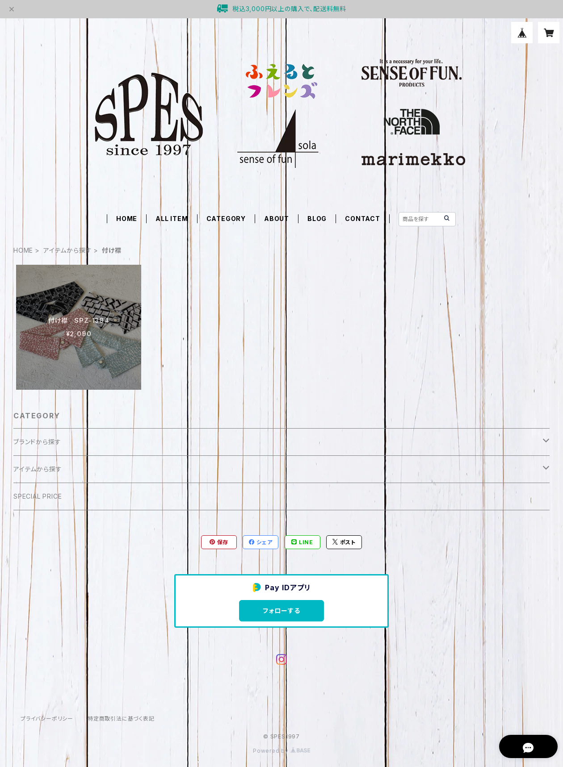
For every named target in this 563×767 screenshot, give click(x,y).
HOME (126, 218)
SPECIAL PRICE (37, 496)
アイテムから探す (67, 250)
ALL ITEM (171, 218)
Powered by (281, 750)
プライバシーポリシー (47, 718)
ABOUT (276, 218)
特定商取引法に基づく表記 (121, 718)
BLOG (317, 218)
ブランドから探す (37, 442)
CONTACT (362, 218)
